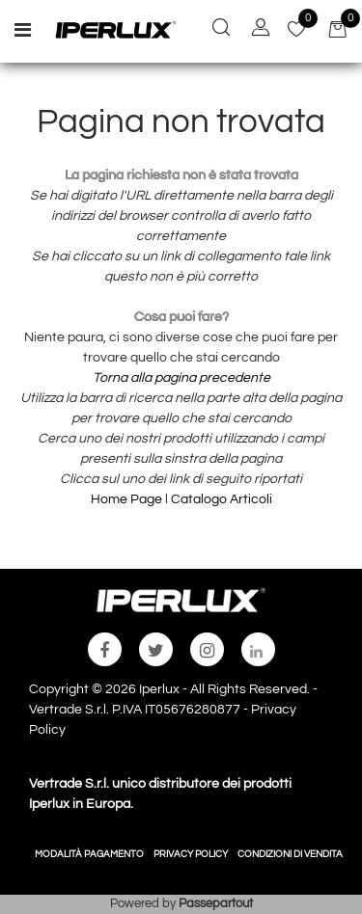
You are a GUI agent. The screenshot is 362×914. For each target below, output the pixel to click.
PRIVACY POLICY (190, 854)
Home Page (128, 499)
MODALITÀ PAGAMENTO (89, 854)
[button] (221, 30)
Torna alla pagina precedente (181, 378)
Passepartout (216, 903)
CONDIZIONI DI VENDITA (290, 854)
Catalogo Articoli (221, 499)
